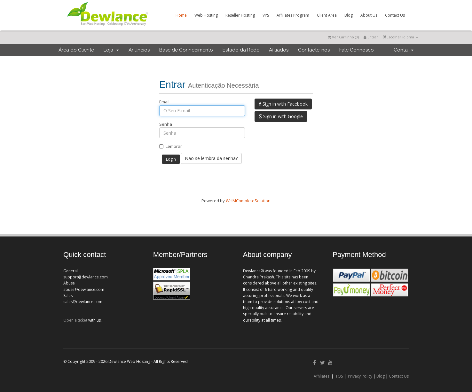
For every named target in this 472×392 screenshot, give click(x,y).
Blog (348, 15)
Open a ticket (75, 320)
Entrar (371, 37)
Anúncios (139, 50)
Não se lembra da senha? (211, 158)
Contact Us (395, 15)
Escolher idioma (400, 37)
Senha (165, 124)
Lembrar (170, 146)
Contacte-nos (314, 50)
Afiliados (278, 50)
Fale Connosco (356, 50)
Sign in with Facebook (283, 104)
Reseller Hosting (240, 15)
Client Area (327, 15)
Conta (403, 50)
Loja (111, 50)
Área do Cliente (76, 50)
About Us (368, 15)
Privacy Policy (360, 376)
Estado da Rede (241, 50)
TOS (339, 376)
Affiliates (321, 376)
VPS (266, 15)
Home (181, 15)
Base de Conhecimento (186, 50)
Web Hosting (206, 15)
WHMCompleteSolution (248, 201)
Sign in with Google (281, 116)
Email (164, 102)
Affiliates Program (293, 15)
